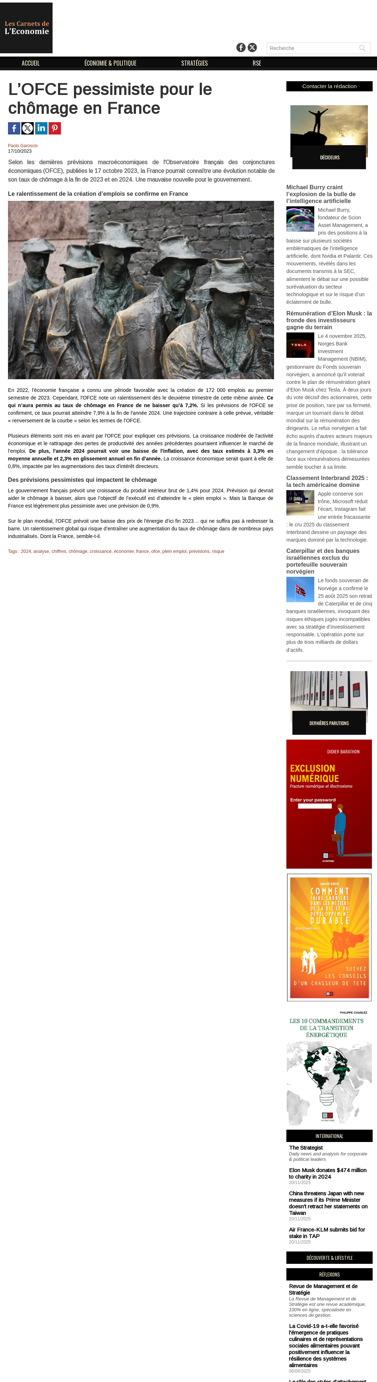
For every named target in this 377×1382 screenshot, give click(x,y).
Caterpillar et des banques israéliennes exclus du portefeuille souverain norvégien (328, 502)
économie (119, 551)
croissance (97, 551)
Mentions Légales (172, 1370)
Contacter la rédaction (330, 85)
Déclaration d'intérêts (231, 1370)
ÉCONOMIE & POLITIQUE (111, 63)
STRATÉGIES (195, 63)
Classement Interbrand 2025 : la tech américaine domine (327, 432)
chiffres (57, 551)
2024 (25, 551)
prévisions (192, 551)
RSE (257, 63)
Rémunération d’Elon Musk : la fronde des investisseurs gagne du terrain (327, 291)
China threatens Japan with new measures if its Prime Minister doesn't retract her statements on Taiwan (328, 1118)
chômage (75, 551)
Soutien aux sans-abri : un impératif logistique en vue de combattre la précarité (327, 1317)
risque (210, 551)
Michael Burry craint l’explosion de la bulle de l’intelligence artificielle (327, 190)
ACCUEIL (31, 63)
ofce (150, 551)
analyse (40, 551)
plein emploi (168, 551)
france (138, 551)
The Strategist (303, 1070)
